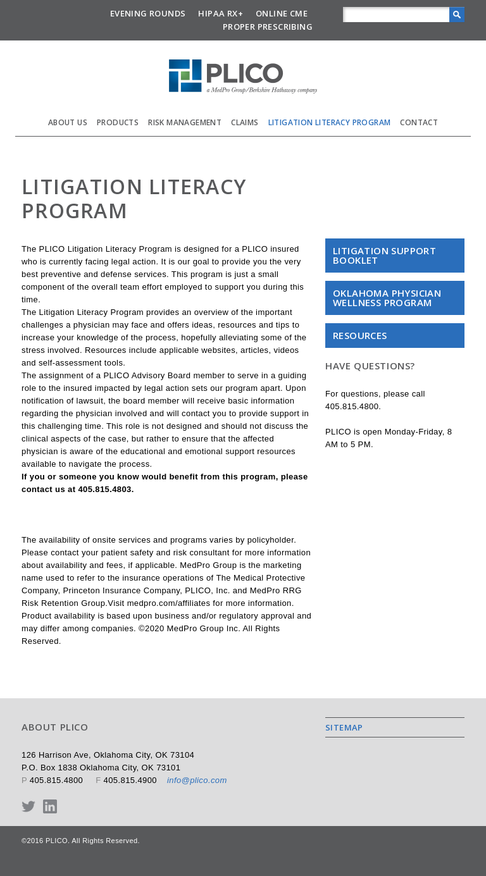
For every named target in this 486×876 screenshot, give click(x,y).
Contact (419, 122)
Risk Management (184, 122)
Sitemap (344, 727)
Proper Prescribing (268, 26)
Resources (360, 335)
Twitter (28, 806)
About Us (67, 122)
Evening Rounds (148, 13)
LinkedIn (50, 806)
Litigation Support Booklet (384, 255)
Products (118, 122)
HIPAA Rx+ (220, 13)
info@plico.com (197, 780)
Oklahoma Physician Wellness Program (387, 298)
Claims (244, 122)
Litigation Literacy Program (329, 122)
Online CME (282, 13)
